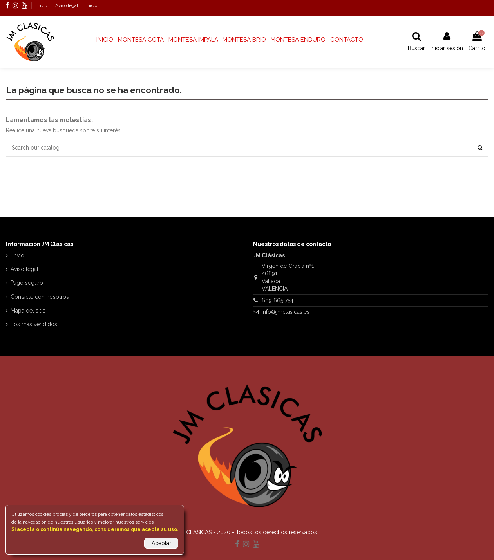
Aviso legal (67, 5)
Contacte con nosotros (40, 297)
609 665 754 (277, 300)
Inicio (91, 5)
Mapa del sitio (28, 310)
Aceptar (161, 543)
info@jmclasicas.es (285, 312)
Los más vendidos (34, 324)
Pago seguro (27, 283)
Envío (42, 5)
